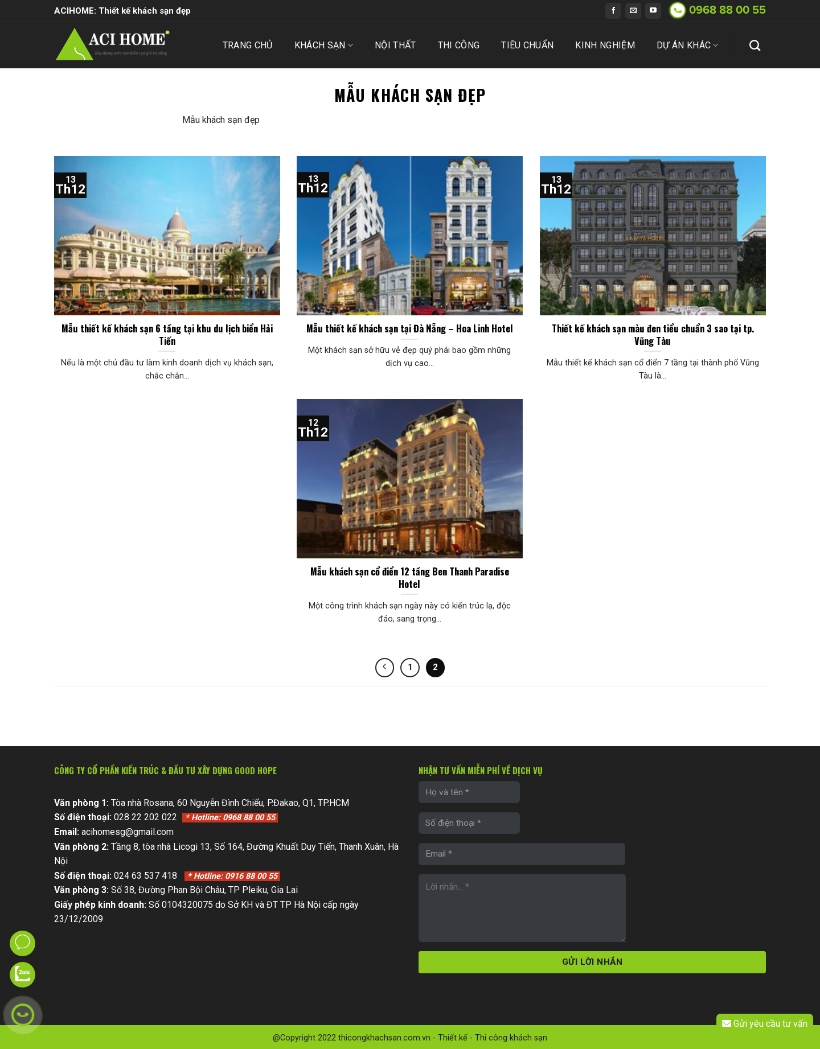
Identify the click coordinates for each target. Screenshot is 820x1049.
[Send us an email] (633, 11)
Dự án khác (688, 45)
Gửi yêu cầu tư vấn (764, 1024)
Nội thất (395, 45)
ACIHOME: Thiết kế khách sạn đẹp (122, 11)
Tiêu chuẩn (527, 45)
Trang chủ (248, 45)
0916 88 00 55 (232, 876)
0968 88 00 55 (727, 10)
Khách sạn (323, 45)
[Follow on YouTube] (653, 11)
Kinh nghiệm (605, 45)
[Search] (755, 45)
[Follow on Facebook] (613, 11)
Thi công (459, 45)
